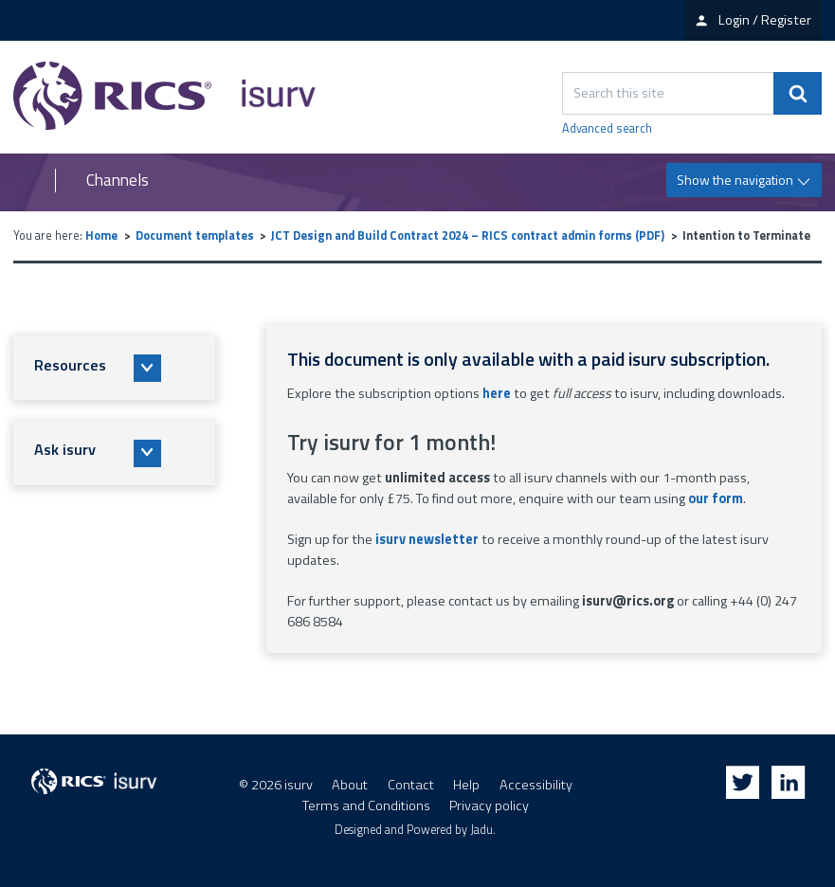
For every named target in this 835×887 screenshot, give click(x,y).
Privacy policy (489, 805)
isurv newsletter (427, 539)
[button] (114, 367)
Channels (117, 180)
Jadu (481, 830)
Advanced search (607, 128)
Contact (411, 784)
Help (466, 784)
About (350, 784)
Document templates (195, 235)
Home (101, 235)
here (496, 393)
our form (715, 498)
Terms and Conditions (366, 805)
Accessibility (535, 784)
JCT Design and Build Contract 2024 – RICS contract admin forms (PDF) (467, 235)
